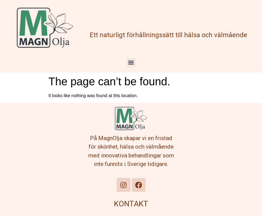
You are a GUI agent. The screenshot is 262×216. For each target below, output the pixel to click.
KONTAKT (131, 203)
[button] (131, 62)
